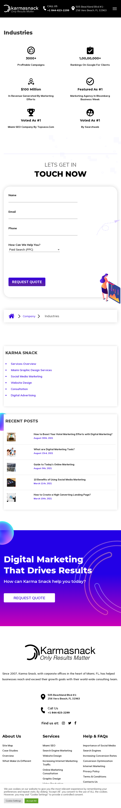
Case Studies (10, 750)
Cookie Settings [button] (13, 800)
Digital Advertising (23, 395)
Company (29, 316)
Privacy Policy (91, 771)
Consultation (19, 389)
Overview (8, 755)
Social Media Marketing (26, 376)
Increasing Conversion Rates (100, 755)
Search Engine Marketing (57, 750)
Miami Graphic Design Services (31, 370)
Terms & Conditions (94, 776)
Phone (43, 230)
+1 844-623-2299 (58, 10)
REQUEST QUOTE (29, 597)
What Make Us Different (16, 760)
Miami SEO (49, 745)
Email (43, 214)
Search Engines (92, 750)
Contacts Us (90, 781)
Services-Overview (23, 364)
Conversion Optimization (98, 760)
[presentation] (32, 270)
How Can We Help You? (34, 247)
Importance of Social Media (99, 745)
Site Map (7, 745)
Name (43, 197)
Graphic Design (52, 778)
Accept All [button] (31, 800)
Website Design (21, 382)
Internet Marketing (94, 766)
